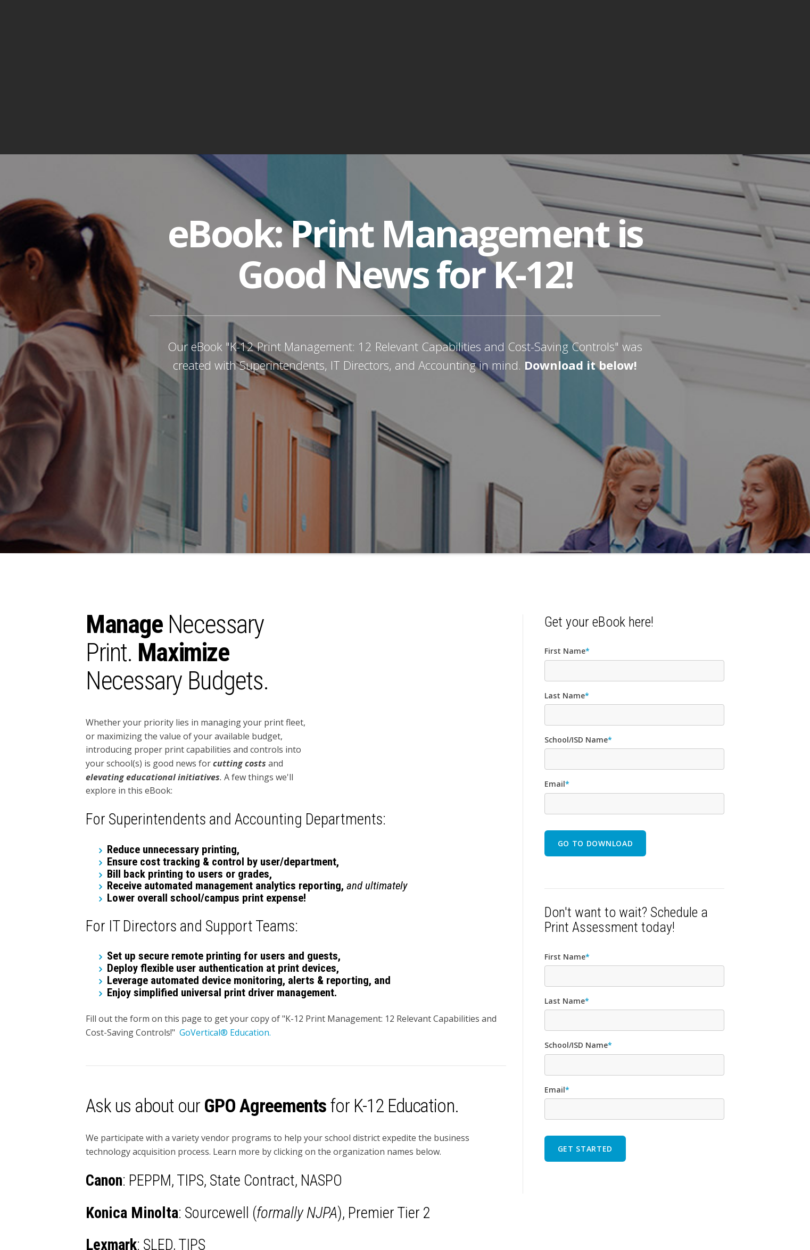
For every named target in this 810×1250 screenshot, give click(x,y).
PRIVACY (660, 1224)
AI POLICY (625, 1224)
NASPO (321, 1063)
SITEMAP (693, 1224)
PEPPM (150, 1063)
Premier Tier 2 (389, 1095)
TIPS (190, 1063)
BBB (718, 1224)
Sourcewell (218, 1095)
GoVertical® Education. (225, 915)
